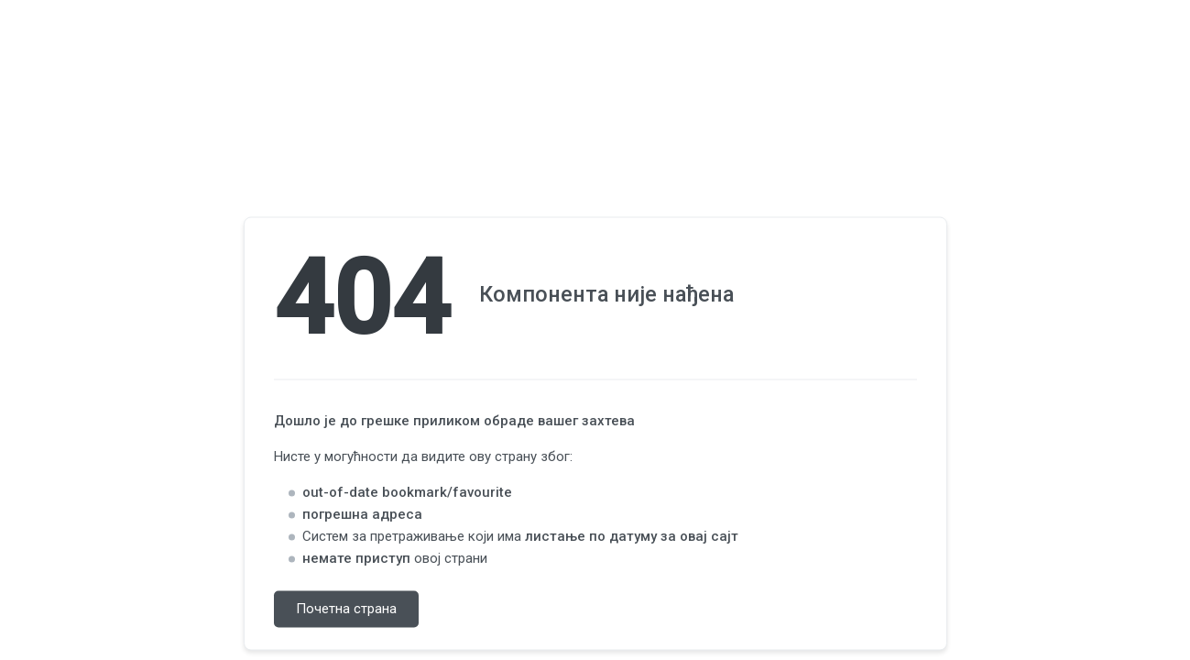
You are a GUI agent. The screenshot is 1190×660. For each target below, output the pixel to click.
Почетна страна (346, 609)
